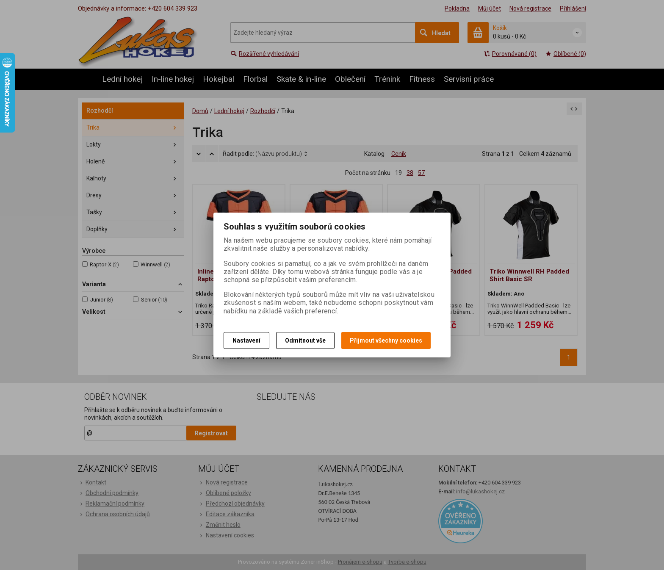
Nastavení (246, 340)
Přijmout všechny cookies (386, 340)
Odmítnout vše (305, 340)
